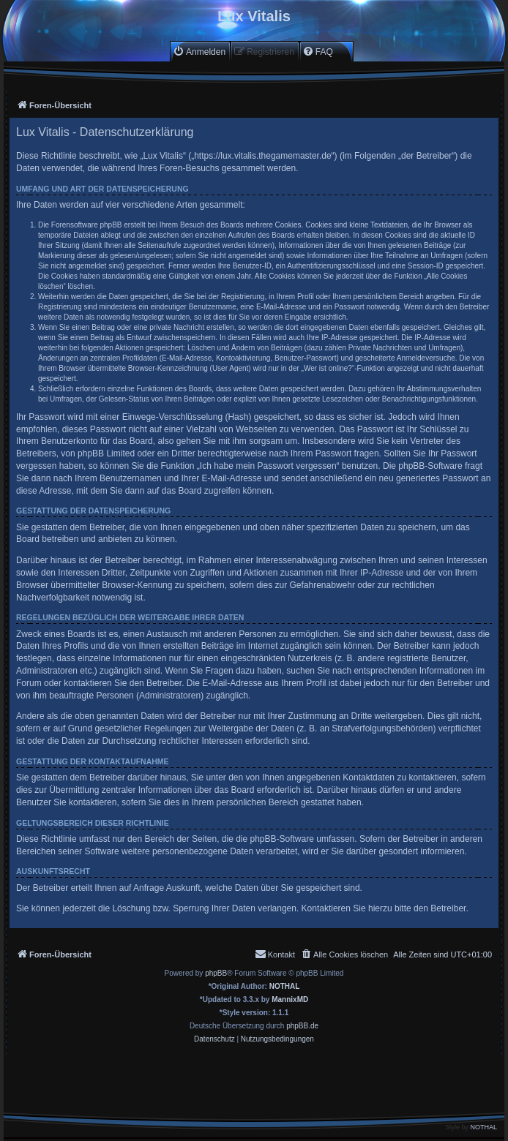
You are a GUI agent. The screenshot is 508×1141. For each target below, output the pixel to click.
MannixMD (290, 999)
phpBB (216, 973)
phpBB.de (302, 1026)
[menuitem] (199, 51)
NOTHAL (284, 986)
